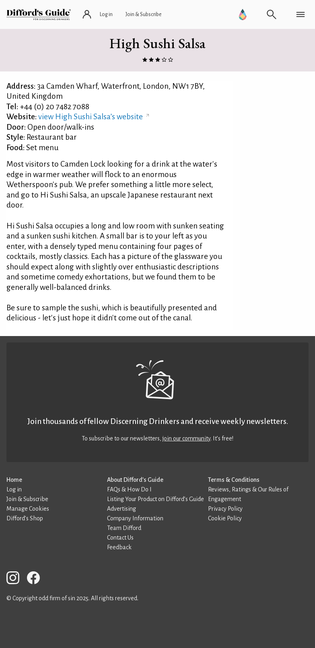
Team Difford (124, 528)
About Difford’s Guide (135, 480)
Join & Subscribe (27, 499)
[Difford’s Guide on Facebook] (36, 579)
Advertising (121, 508)
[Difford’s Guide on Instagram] (16, 579)
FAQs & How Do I (129, 489)
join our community (186, 438)
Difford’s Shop (24, 518)
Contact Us (120, 537)
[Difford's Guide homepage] (38, 14)
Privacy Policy (225, 508)
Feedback (119, 547)
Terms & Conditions (233, 480)
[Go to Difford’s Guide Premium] (242, 14)
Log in (14, 489)
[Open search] (271, 14)
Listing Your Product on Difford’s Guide (155, 499)
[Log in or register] (98, 14)
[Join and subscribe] (143, 14)
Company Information (135, 518)
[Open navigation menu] (300, 14)
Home (14, 480)
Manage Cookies (27, 508)
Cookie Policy (225, 518)
